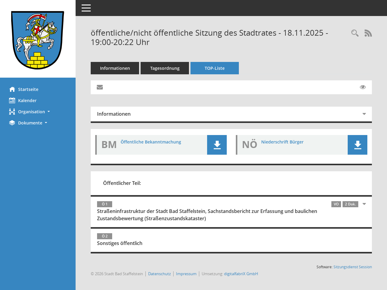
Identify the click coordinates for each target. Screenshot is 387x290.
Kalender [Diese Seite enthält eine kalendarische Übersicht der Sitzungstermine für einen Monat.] (23, 100)
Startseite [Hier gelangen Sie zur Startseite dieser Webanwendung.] (23, 89)
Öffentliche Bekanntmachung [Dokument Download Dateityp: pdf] (151, 142)
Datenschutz (159, 273)
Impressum (186, 273)
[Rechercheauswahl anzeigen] (355, 33)
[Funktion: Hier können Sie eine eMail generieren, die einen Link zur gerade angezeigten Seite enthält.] (99, 87)
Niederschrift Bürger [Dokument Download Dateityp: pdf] (282, 142)
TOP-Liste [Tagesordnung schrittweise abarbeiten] (215, 68)
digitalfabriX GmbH (241, 273)
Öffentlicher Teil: (122, 183)
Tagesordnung (165, 68)
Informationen (115, 68)
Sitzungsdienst (352, 266)
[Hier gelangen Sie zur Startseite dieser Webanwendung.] (38, 41)
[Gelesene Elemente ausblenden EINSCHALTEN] (362, 87)
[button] (38, 111)
